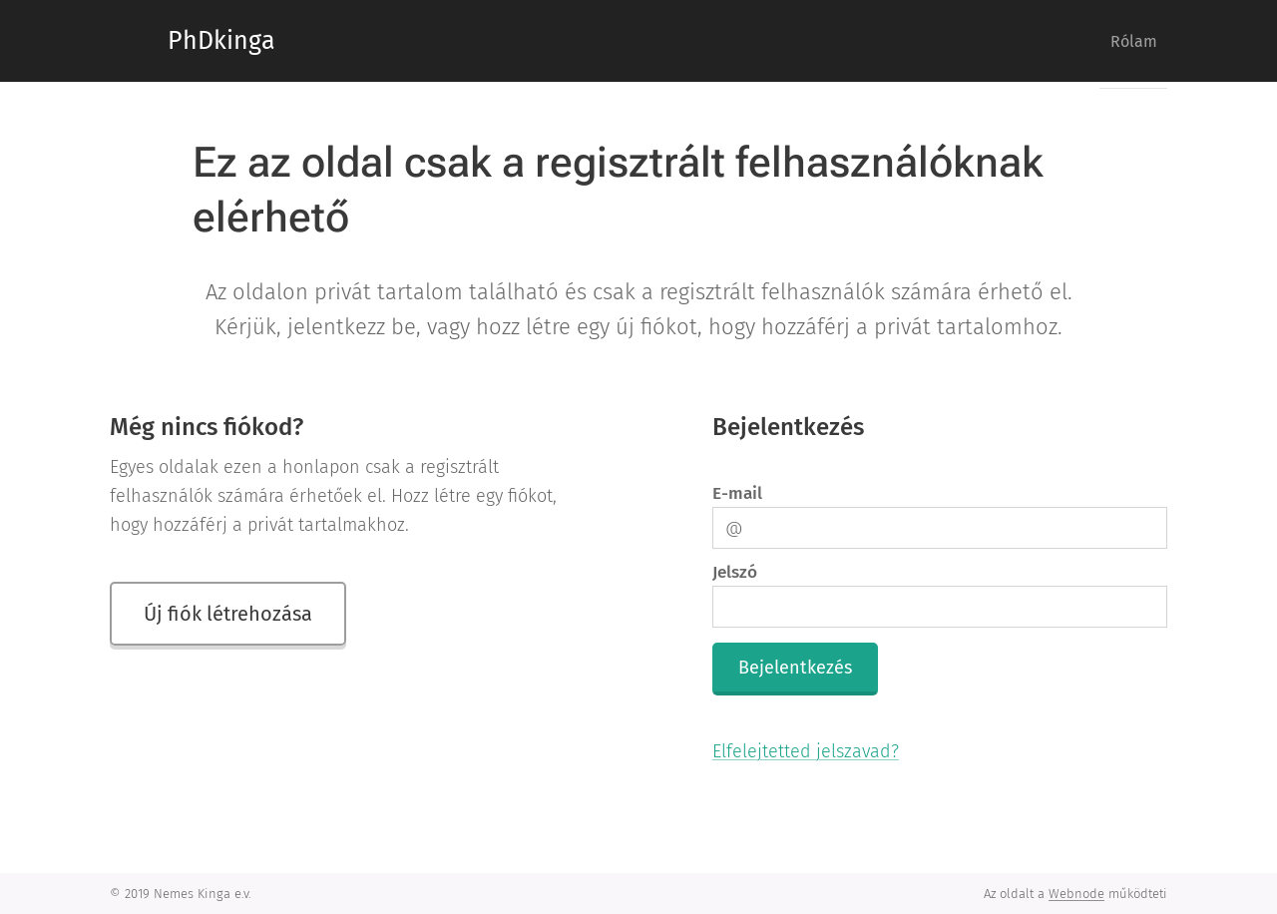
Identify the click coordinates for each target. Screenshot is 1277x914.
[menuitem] (1125, 41)
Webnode (1076, 893)
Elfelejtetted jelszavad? (805, 751)
